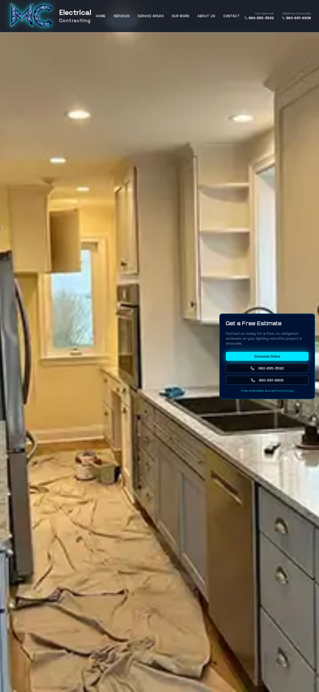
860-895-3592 (259, 18)
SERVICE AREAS (151, 16)
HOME (100, 16)
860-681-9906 (296, 18)
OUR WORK (181, 16)
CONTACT (231, 16)
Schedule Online (267, 356)
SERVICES (122, 16)
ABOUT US (206, 16)
